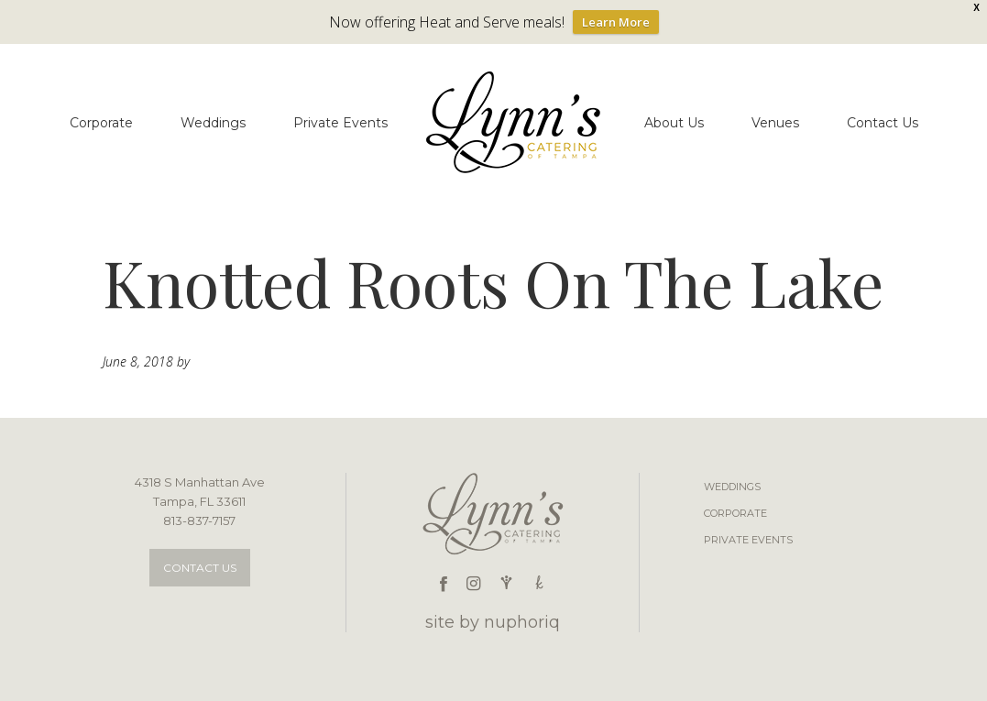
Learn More (616, 22)
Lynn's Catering (516, 122)
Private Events (748, 539)
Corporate (735, 513)
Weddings (732, 486)
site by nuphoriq (492, 622)
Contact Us (199, 568)
